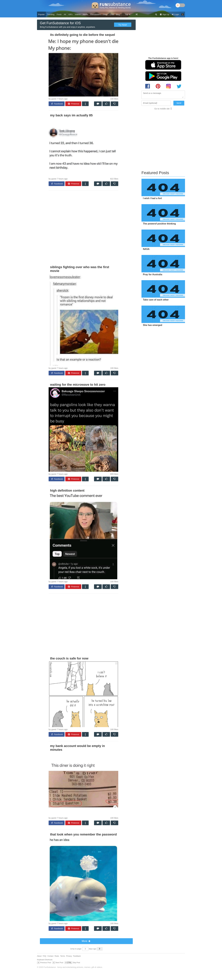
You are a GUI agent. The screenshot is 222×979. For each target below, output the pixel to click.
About (39, 956)
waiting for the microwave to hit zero (77, 384)
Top (127, 14)
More (86, 941)
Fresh (59, 14)
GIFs (70, 14)
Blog (118, 14)
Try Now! (122, 25)
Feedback (77, 956)
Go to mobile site (162, 109)
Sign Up (164, 14)
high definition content (67, 490)
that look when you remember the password (83, 834)
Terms (62, 956)
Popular (41, 14)
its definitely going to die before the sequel (82, 35)
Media (85, 14)
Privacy (69, 956)
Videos (78, 14)
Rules (57, 956)
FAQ (44, 956)
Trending (50, 14)
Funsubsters (95, 14)
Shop (105, 14)
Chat (112, 14)
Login (175, 14)
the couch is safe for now (69, 658)
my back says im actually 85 (71, 115)
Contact (50, 956)
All (65, 14)
